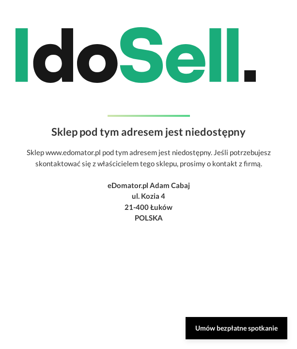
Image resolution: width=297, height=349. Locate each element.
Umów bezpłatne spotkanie (236, 328)
